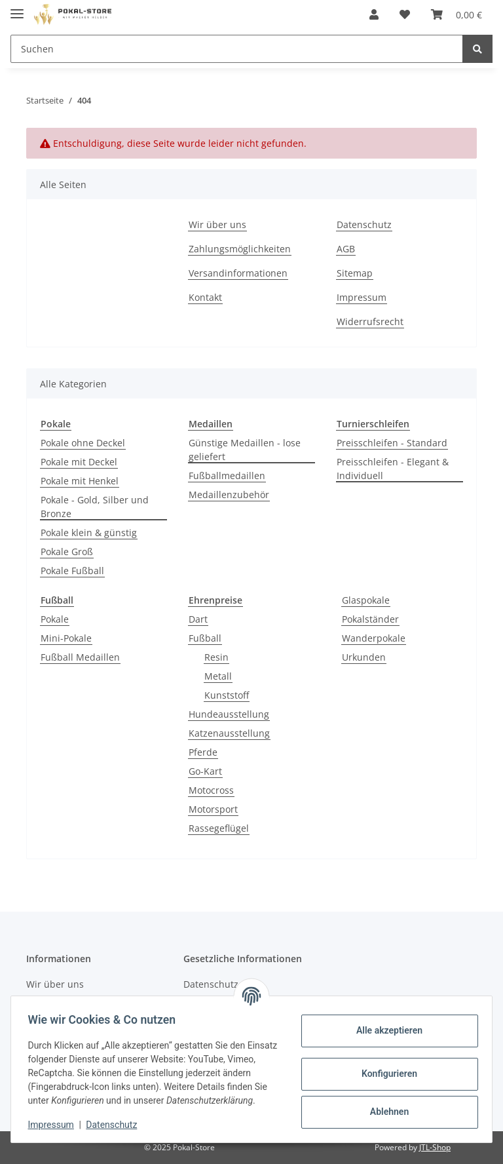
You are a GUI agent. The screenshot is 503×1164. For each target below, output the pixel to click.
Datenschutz (364, 224)
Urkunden (364, 657)
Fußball (205, 638)
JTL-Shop (435, 1147)
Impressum (361, 297)
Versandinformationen (238, 273)
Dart (198, 619)
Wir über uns (217, 224)
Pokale (55, 619)
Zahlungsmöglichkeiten (240, 248)
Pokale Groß (67, 551)
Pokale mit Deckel (79, 462)
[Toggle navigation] (17, 8)
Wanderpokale (373, 638)
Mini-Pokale (66, 638)
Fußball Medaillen (80, 657)
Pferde (203, 752)
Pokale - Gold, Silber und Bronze (95, 507)
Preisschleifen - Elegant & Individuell (393, 469)
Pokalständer (370, 619)
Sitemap (355, 273)
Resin (216, 657)
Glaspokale (366, 600)
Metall (218, 676)
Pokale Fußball (72, 570)
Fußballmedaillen (227, 475)
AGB (346, 248)
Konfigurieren (385, 1067)
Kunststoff (226, 695)
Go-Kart (205, 771)
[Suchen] (236, 49)
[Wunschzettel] (404, 14)
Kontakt (205, 297)
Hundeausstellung (229, 714)
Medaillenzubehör (229, 494)
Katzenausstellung (229, 733)
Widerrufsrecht (370, 321)
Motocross (211, 790)
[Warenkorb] (456, 14)
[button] (374, 14)
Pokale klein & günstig (89, 532)
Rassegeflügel (219, 828)
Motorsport (213, 809)
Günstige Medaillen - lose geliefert (245, 449)
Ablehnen (384, 1105)
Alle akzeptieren (385, 1023)
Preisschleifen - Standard (392, 442)
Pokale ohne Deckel (83, 442)
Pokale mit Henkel (80, 481)
